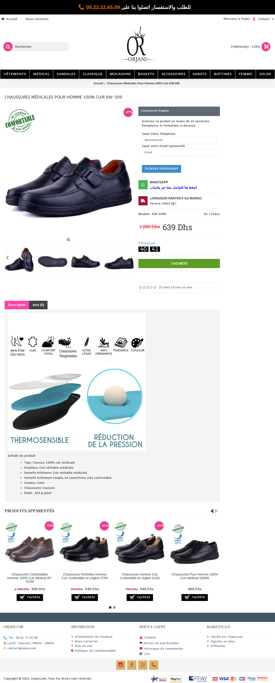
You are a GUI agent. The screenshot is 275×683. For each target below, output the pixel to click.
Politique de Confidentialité (93, 651)
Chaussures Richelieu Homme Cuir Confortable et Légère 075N (85, 576)
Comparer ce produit (191, 278)
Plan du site (82, 646)
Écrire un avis (182, 287)
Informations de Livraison (91, 637)
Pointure (148, 243)
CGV (144, 654)
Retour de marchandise (159, 643)
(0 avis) (164, 287)
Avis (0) (38, 305)
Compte (147, 638)
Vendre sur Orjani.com (225, 637)
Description (17, 305)
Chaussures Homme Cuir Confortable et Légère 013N (140, 576)
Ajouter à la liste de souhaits (169, 278)
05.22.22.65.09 (103, 7)
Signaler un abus (221, 641)
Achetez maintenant (161, 169)
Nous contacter (84, 641)
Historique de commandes (161, 649)
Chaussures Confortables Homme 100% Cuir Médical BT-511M (29, 577)
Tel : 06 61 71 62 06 (20, 638)
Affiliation (216, 646)
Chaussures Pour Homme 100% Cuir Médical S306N (195, 576)
